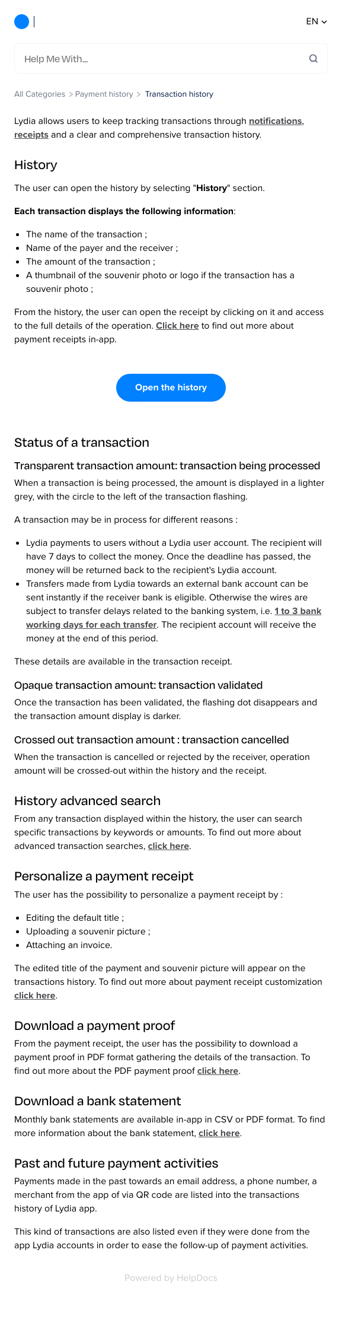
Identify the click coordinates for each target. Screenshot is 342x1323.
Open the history (171, 388)
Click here (177, 326)
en (317, 21)
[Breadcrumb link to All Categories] (41, 94)
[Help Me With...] (166, 58)
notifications (275, 121)
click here (168, 846)
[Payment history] (104, 94)
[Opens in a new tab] (171, 1278)
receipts (31, 135)
